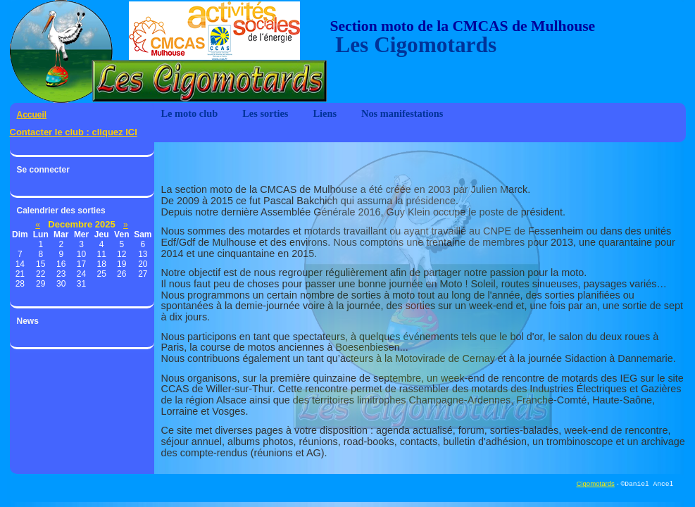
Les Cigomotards (413, 45)
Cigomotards (595, 484)
